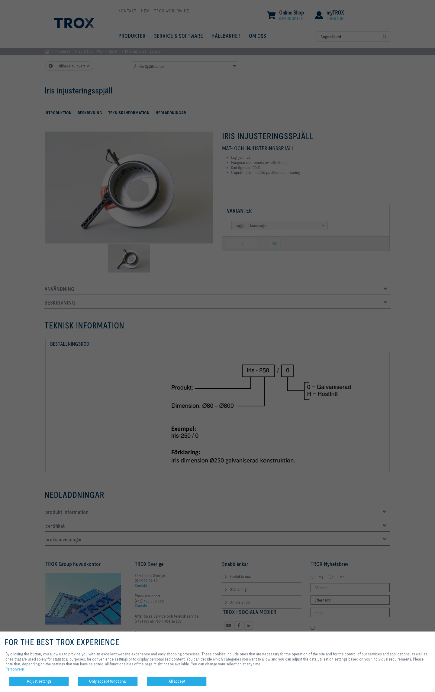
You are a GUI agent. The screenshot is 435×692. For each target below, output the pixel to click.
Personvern (14, 669)
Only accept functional (108, 681)
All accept (177, 681)
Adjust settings (39, 681)
